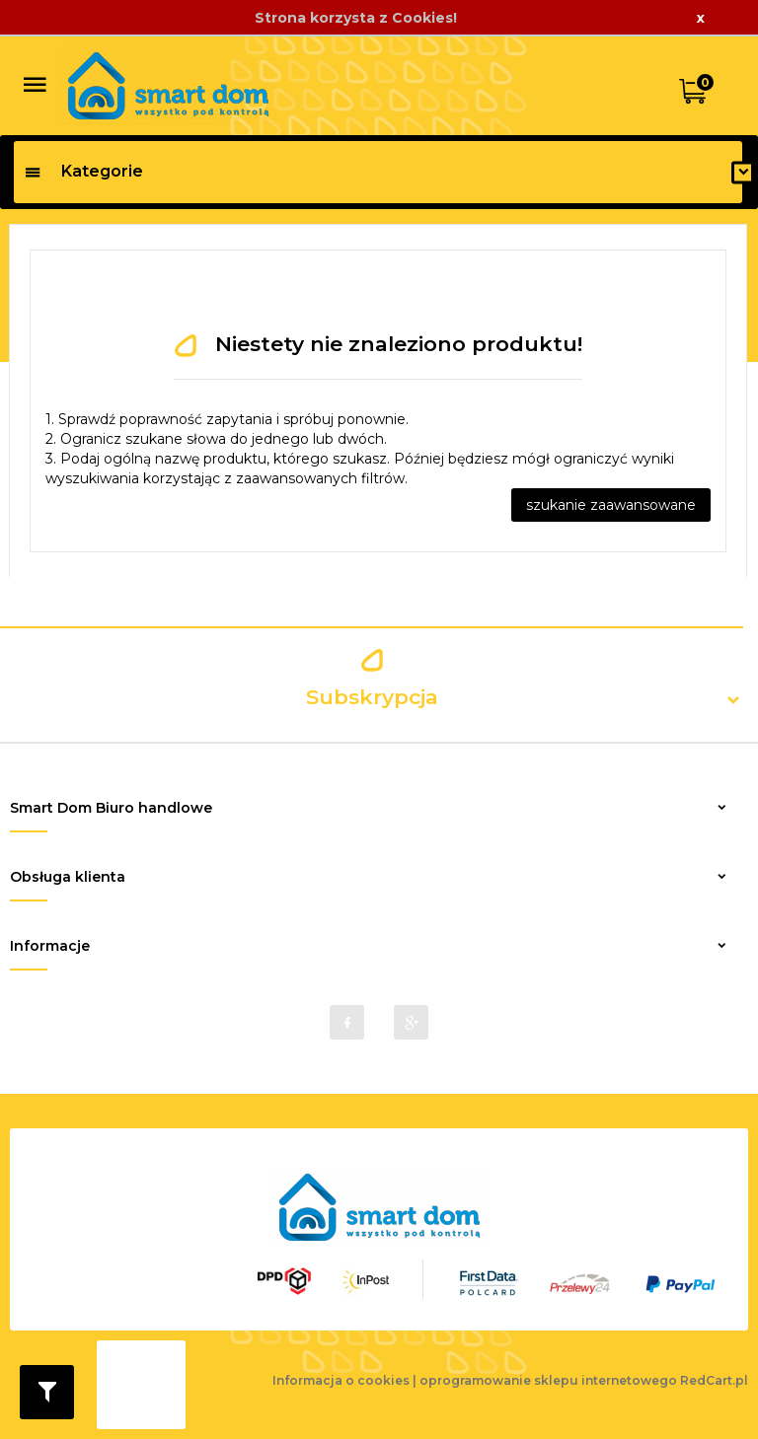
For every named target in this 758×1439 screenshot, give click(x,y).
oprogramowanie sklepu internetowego (548, 1380)
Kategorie (83, 171)
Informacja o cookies (341, 1380)
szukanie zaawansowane (611, 505)
